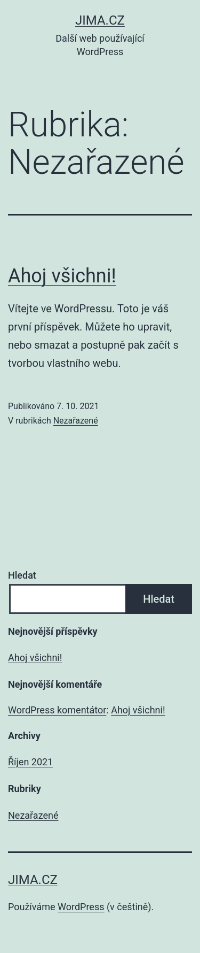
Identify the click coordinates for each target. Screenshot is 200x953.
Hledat (22, 575)
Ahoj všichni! (62, 276)
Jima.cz (100, 20)
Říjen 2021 (30, 761)
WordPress (81, 906)
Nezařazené (75, 421)
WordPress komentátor (57, 710)
